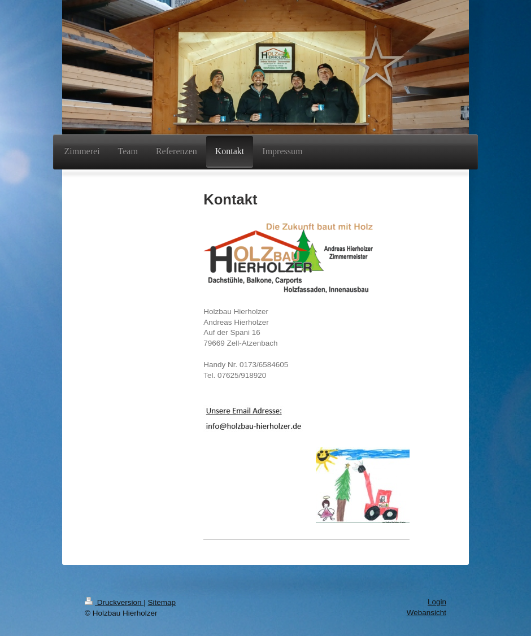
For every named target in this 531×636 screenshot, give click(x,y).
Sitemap (162, 602)
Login (437, 602)
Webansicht (426, 612)
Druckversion (114, 602)
